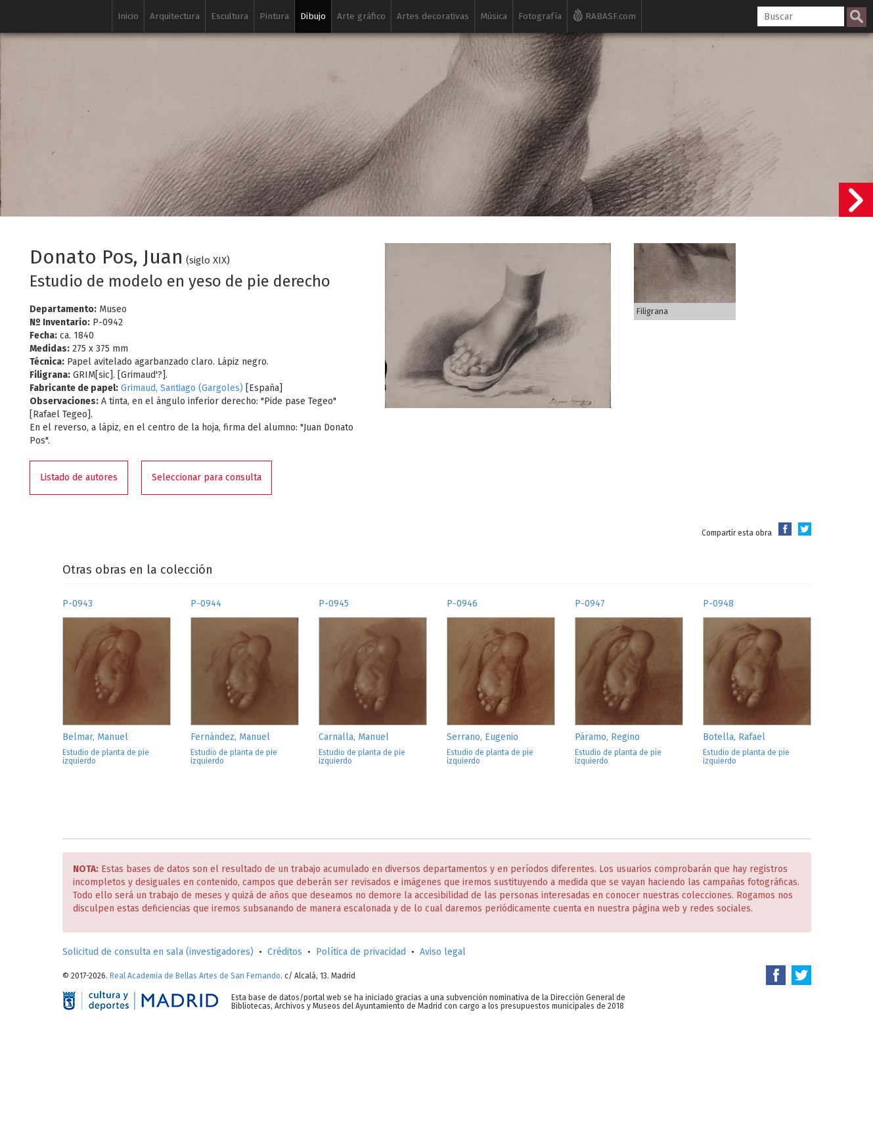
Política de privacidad (361, 951)
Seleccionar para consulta (206, 477)
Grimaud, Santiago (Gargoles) (182, 388)
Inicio (128, 16)
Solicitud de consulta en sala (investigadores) (158, 951)
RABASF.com (604, 15)
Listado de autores (79, 477)
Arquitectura (175, 16)
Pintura (274, 16)
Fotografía (540, 16)
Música (493, 16)
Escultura (229, 16)
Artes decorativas (433, 16)
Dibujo (313, 16)
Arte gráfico (361, 16)
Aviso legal (443, 951)
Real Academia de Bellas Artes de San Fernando (195, 975)
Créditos (284, 951)
